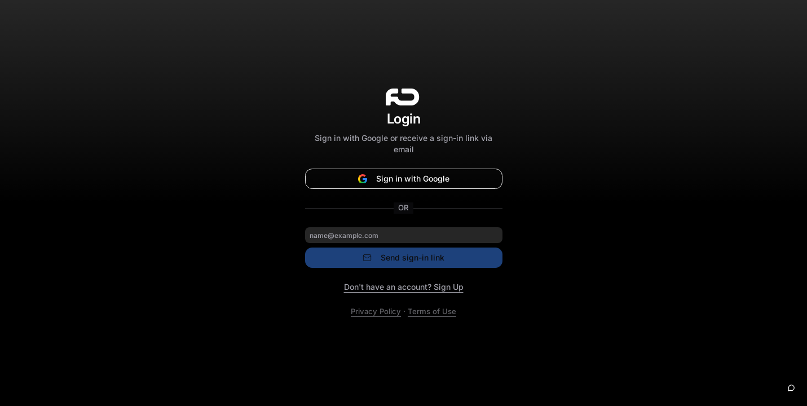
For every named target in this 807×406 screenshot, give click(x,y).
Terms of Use (432, 311)
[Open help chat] (791, 388)
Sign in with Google (403, 178)
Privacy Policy (376, 311)
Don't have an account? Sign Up (404, 287)
